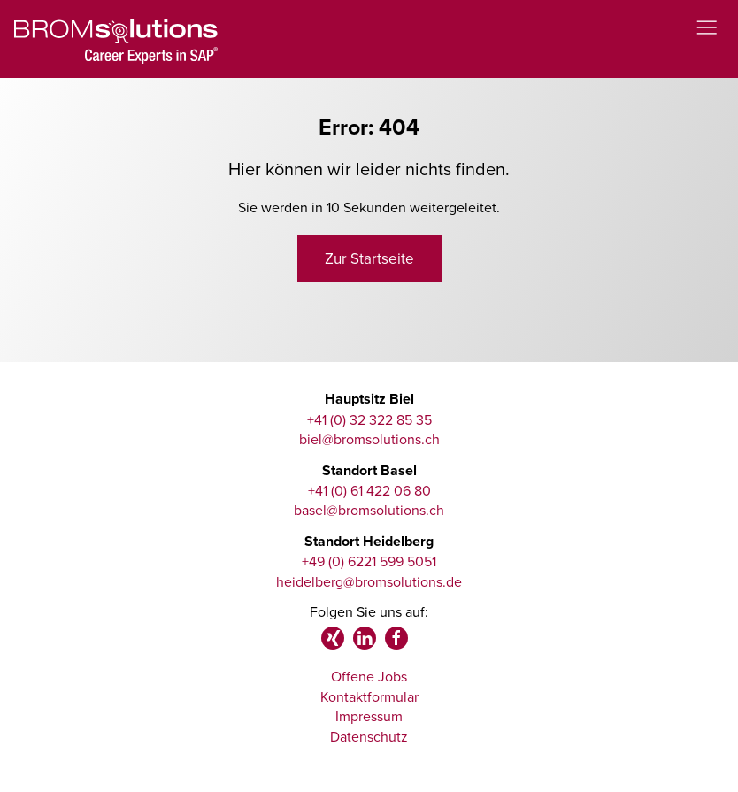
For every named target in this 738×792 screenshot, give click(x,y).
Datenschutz (369, 736)
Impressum (369, 716)
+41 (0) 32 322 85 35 (369, 419)
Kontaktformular (369, 696)
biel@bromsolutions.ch (369, 439)
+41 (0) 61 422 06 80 (369, 490)
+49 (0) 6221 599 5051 (369, 561)
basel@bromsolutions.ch (369, 509)
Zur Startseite (369, 258)
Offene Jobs (369, 676)
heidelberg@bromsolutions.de (369, 581)
